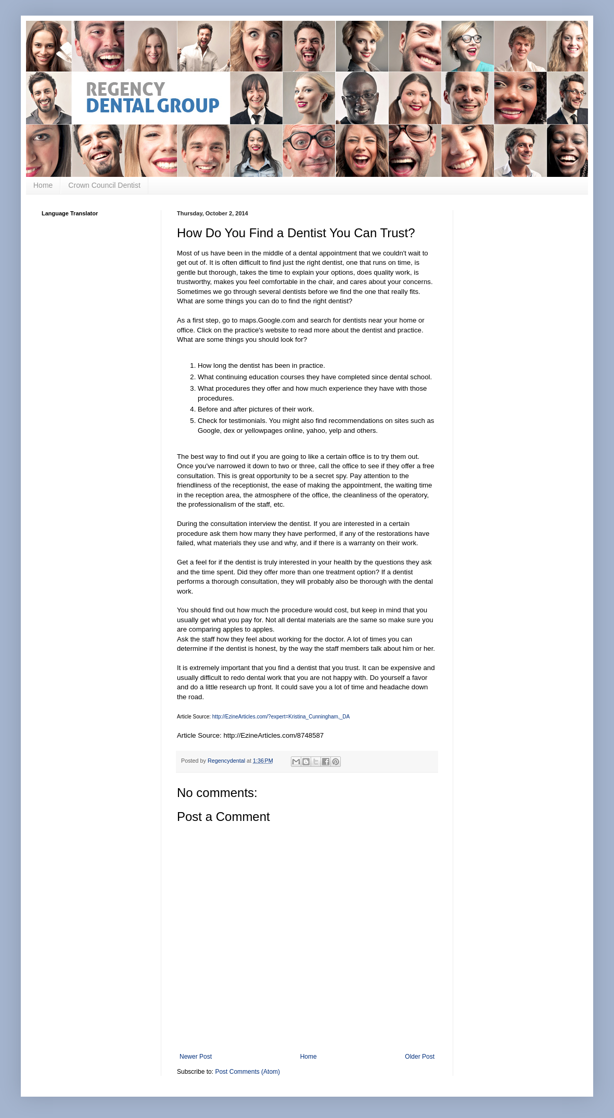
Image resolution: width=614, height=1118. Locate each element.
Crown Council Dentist (104, 185)
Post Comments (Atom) (247, 1071)
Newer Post (196, 1056)
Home (43, 185)
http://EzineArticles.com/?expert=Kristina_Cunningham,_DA (281, 716)
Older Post (419, 1056)
